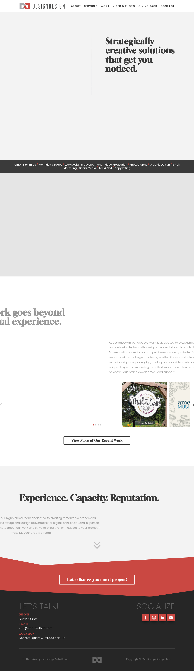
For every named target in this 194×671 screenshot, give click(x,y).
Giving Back (147, 6)
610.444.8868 (28, 618)
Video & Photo (124, 6)
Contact (168, 6)
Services (90, 6)
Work (105, 6)
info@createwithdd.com (35, 628)
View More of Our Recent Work (96, 440)
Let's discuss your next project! (97, 579)
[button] (93, 424)
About (76, 6)
